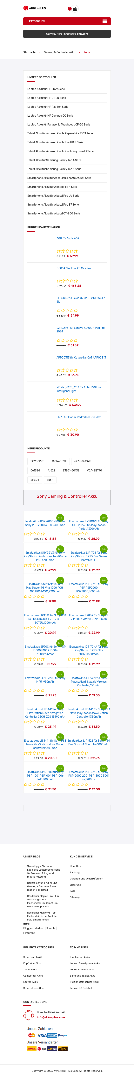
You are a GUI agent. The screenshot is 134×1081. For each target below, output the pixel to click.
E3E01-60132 (71, 470)
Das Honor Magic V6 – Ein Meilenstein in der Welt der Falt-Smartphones (42, 916)
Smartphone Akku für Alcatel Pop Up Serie (53, 195)
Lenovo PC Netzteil (81, 988)
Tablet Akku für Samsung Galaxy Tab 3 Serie (54, 169)
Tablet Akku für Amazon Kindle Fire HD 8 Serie (55, 142)
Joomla (50, 928)
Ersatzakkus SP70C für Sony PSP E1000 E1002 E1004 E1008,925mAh (45, 650)
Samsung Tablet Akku (83, 975)
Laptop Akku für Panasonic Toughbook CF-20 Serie (58, 124)
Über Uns (75, 866)
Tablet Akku (30, 969)
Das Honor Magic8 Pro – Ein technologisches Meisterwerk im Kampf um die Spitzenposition (43, 901)
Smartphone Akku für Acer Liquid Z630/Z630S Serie (59, 178)
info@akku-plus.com (51, 1017)
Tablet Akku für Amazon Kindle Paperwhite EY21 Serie (60, 133)
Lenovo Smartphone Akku (85, 963)
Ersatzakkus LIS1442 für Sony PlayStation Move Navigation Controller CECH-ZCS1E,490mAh (45, 713)
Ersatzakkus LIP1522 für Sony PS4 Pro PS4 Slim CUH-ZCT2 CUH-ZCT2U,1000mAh (45, 619)
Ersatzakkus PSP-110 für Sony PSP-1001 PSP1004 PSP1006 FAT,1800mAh (45, 775)
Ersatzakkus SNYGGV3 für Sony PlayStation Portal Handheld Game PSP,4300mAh (45, 556)
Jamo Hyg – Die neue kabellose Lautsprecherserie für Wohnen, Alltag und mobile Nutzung (43, 871)
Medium (39, 928)
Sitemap (75, 897)
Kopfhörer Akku (32, 963)
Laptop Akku (30, 981)
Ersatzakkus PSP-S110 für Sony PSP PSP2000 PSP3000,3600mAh (88, 587)
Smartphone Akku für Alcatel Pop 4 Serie (52, 187)
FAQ (72, 891)
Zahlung (75, 872)
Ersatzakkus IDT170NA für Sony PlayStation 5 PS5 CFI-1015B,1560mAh (88, 650)
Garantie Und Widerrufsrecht (86, 878)
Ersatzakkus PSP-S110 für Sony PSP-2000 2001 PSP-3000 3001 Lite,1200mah (88, 775)
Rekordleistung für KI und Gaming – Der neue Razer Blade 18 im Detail (42, 886)
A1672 (51, 470)
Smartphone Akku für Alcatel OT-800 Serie (53, 213)
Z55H (50, 480)
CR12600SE (59, 461)
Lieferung (75, 884)
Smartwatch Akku (33, 957)
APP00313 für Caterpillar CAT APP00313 (81, 357)
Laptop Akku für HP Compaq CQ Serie (50, 115)
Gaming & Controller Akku (59, 52)
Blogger (28, 928)
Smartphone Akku (33, 988)
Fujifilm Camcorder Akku (84, 981)
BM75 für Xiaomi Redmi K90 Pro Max (79, 417)
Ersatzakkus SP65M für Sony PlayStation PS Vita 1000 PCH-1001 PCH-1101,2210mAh (45, 587)
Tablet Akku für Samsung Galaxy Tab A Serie (54, 160)
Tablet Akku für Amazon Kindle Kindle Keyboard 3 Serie (60, 151)
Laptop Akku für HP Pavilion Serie (47, 106)
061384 (35, 470)
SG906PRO (37, 461)
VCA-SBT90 (94, 470)
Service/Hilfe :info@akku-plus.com (67, 33)
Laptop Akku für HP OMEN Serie (46, 98)
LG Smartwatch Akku (82, 969)
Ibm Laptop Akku (80, 957)
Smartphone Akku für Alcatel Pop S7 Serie (53, 204)
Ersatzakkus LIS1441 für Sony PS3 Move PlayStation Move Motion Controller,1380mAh (89, 713)
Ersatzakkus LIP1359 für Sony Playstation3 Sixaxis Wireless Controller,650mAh (88, 681)
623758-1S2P (82, 461)
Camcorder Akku (33, 975)
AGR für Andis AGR (68, 238)
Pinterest (29, 933)
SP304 (34, 480)
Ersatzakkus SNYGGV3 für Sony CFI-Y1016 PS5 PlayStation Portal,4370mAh (88, 525)
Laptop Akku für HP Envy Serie (46, 89)
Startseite (29, 52)
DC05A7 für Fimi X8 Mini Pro (74, 268)
